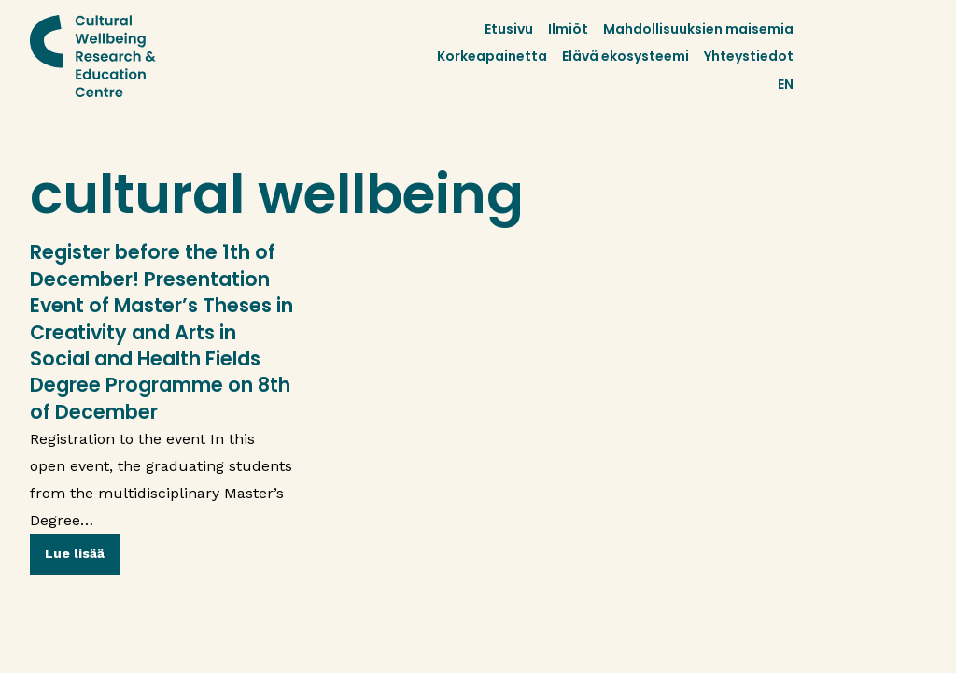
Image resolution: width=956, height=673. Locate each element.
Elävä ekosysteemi (625, 56)
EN (786, 84)
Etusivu (509, 29)
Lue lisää (75, 553)
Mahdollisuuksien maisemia (698, 29)
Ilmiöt (568, 29)
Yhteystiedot (749, 56)
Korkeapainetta (492, 56)
